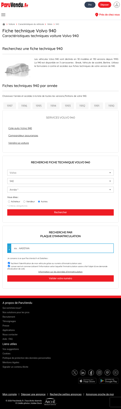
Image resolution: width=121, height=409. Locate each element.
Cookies (6, 353)
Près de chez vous (107, 14)
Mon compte (10, 394)
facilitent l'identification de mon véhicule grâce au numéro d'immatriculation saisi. (46, 263)
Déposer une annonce (33, 394)
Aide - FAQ (8, 339)
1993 (68, 106)
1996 (24, 106)
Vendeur (30, 201)
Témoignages (9, 321)
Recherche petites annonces (65, 394)
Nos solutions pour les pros (16, 312)
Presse (6, 325)
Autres (44, 201)
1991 (96, 106)
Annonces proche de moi (100, 394)
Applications (9, 330)
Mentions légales (11, 362)
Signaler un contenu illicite (15, 367)
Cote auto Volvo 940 (20, 128)
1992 (82, 106)
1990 (111, 106)
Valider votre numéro (60, 278)
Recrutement (9, 317)
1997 (9, 106)
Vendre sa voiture (18, 142)
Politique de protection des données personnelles (27, 358)
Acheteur (15, 201)
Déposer (105, 4)
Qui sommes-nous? (12, 308)
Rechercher (60, 212)
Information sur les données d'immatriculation (60, 271)
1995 (39, 106)
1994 (53, 106)
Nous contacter (10, 334)
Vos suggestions (11, 349)
